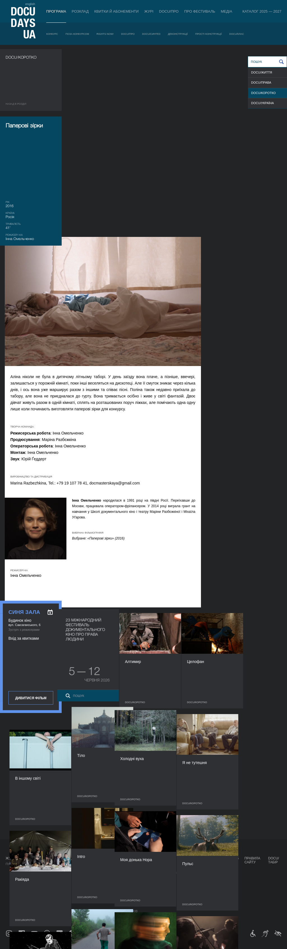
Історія (135, 905)
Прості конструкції (208, 34)
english (30, 4)
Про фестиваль (199, 11)
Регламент (138, 868)
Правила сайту (252, 860)
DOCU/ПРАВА (261, 82)
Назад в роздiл (16, 103)
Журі (149, 11)
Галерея (163, 879)
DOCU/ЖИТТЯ (261, 72)
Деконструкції (178, 34)
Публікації (14, 864)
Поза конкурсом (77, 34)
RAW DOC (86, 873)
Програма (56, 11)
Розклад (80, 11)
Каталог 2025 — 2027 (261, 11)
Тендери (136, 900)
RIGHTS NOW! (105, 34)
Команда (136, 883)
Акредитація (167, 873)
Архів (133, 911)
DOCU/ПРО (169, 11)
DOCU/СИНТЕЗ (151, 34)
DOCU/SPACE (193, 883)
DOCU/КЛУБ (192, 877)
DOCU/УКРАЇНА (262, 103)
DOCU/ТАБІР (273, 860)
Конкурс (52, 34)
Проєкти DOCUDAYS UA (195, 860)
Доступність (140, 894)
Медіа (226, 11)
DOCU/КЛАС (236, 34)
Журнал (13, 858)
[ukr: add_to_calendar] (50, 262)
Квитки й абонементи (116, 11)
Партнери (137, 888)
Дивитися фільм (30, 349)
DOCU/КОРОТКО (263, 93)
